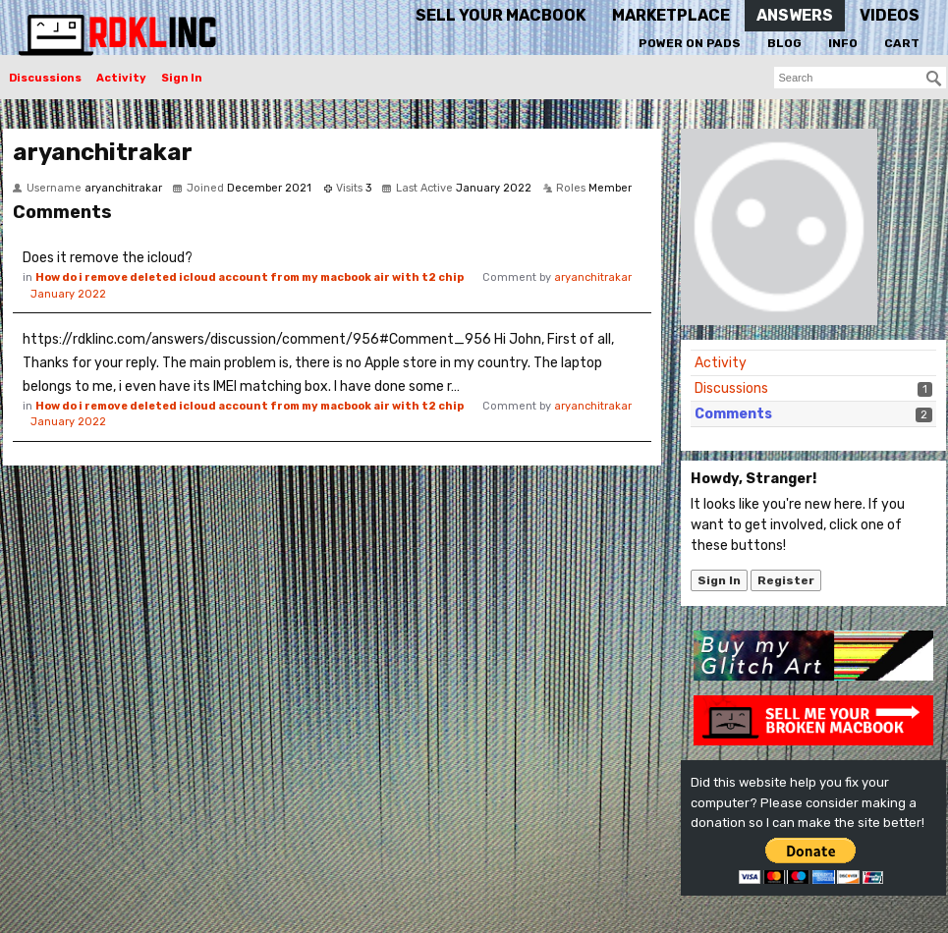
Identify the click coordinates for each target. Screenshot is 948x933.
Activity (121, 78)
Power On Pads (690, 43)
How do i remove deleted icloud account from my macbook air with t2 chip (249, 277)
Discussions (45, 78)
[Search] (934, 78)
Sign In (181, 78)
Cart (902, 43)
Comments (733, 414)
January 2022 (68, 294)
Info (843, 43)
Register (785, 580)
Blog (784, 43)
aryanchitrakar (593, 277)
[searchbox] (860, 77)
